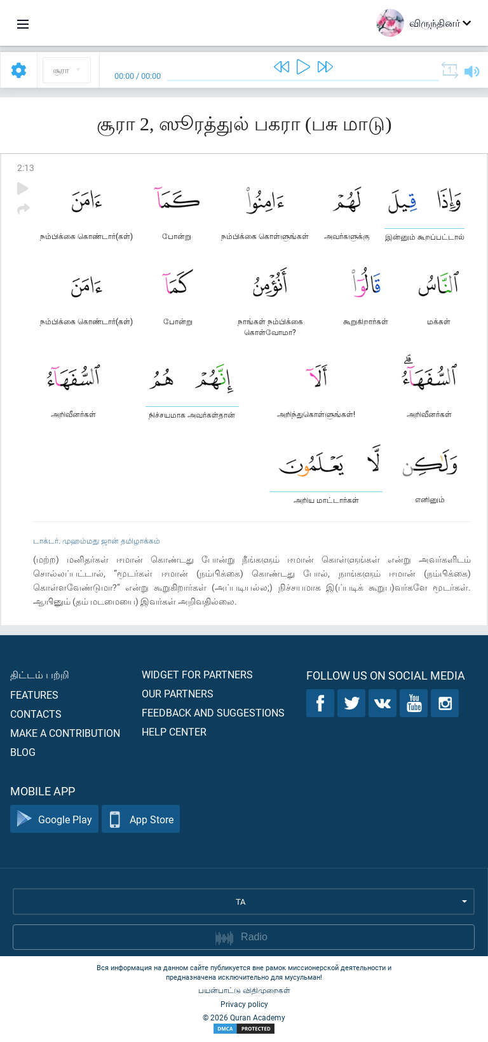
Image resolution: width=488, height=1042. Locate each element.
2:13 (25, 167)
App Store (140, 819)
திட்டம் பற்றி (39, 674)
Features (34, 694)
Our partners (178, 693)
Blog (23, 751)
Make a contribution (65, 732)
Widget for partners (197, 674)
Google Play (54, 819)
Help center (174, 731)
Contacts (36, 713)
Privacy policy (244, 1004)
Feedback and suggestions (213, 712)
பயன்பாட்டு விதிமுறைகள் (244, 990)
